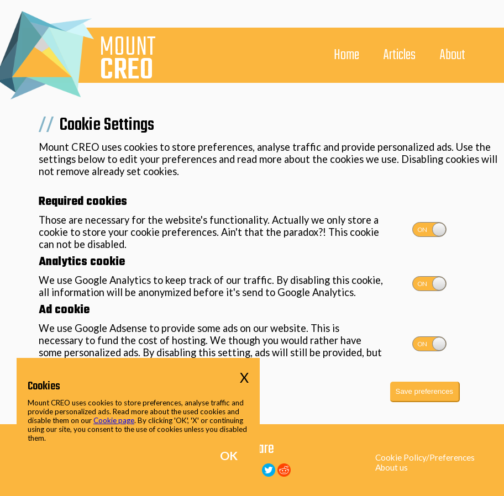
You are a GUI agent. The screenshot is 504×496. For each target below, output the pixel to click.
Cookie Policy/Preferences (425, 457)
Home (346, 55)
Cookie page (113, 420)
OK (229, 455)
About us (391, 467)
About (452, 55)
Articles (400, 55)
